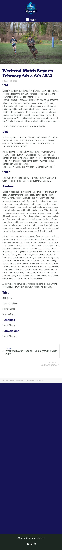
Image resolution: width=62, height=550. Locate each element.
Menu (31, 19)
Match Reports (10, 380)
